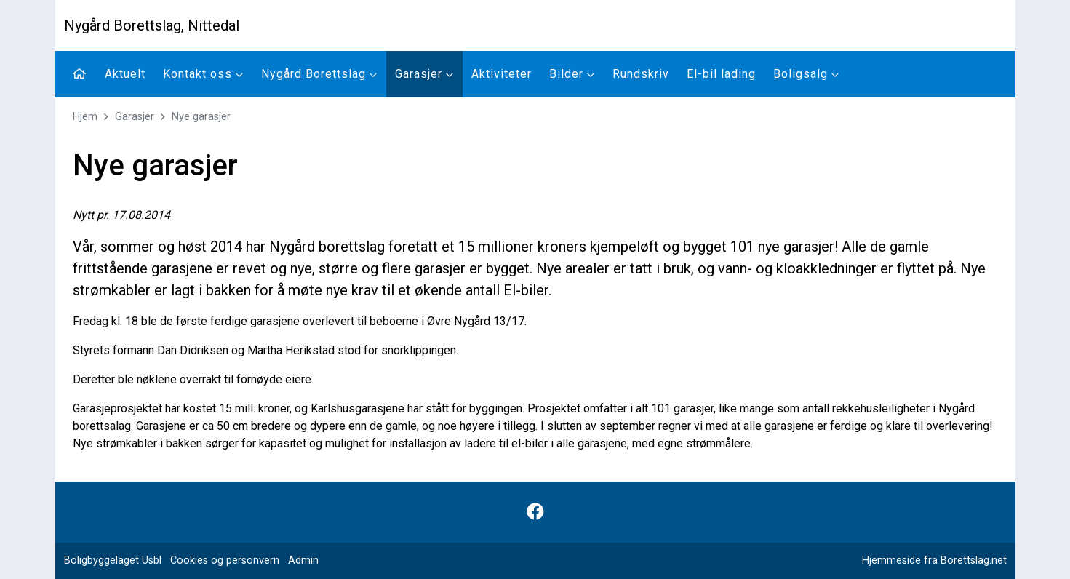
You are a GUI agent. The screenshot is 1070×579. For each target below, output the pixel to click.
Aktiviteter (501, 74)
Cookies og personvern (224, 560)
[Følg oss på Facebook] (535, 512)
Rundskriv (640, 74)
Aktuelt (125, 74)
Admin (303, 560)
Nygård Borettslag (319, 74)
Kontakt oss (203, 74)
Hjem (85, 117)
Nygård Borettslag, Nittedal (151, 25)
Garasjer (424, 74)
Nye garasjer (201, 117)
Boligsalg (806, 74)
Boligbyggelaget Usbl (112, 560)
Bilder (572, 74)
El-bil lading (721, 74)
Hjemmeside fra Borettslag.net (934, 560)
